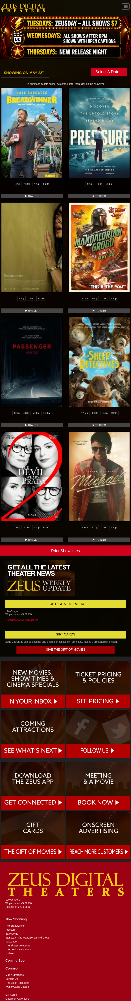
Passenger (11, 941)
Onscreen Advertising (17, 998)
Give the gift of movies (65, 649)
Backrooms (11, 933)
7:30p (36, 413)
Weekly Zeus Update (17, 986)
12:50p (84, 413)
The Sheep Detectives (17, 945)
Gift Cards (11, 994)
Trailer (31, 196)
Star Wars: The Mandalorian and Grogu (27, 937)
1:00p (85, 298)
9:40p (114, 298)
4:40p (22, 298)
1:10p (85, 527)
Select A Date (108, 72)
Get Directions (14, 620)
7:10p (104, 527)
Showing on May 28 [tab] (24, 73)
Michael (9, 953)
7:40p (31, 298)
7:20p (37, 184)
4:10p (94, 527)
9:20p (114, 413)
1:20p (17, 184)
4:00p (94, 298)
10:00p (41, 298)
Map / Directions (14, 974)
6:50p (105, 413)
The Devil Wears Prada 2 (19, 949)
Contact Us (31, 620)
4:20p (27, 184)
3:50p (95, 413)
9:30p (46, 184)
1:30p (17, 413)
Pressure (10, 929)
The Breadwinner (15, 925)
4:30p (26, 413)
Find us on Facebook (17, 982)
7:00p (104, 298)
